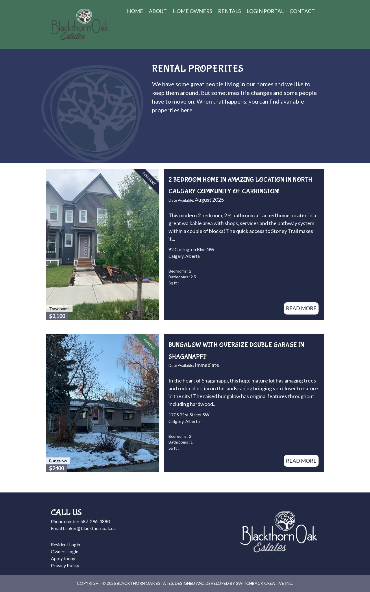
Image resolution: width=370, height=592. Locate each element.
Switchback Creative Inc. (264, 583)
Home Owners (192, 11)
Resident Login (65, 544)
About (158, 11)
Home (135, 11)
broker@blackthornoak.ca (89, 528)
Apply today (63, 558)
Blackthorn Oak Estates (79, 24)
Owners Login (64, 551)
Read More (301, 308)
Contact (302, 11)
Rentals (229, 11)
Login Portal (265, 11)
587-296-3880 (95, 521)
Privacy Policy (65, 565)
